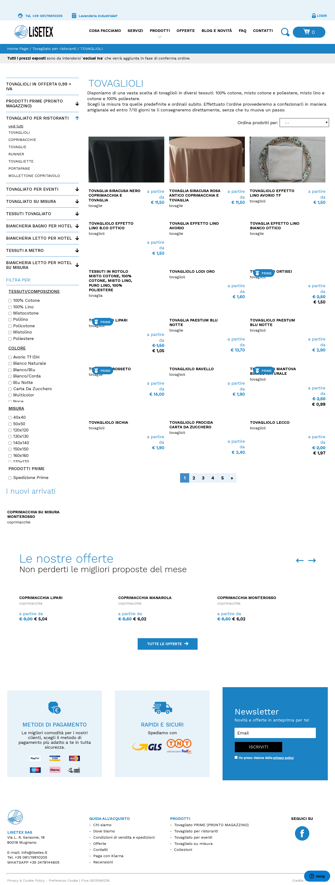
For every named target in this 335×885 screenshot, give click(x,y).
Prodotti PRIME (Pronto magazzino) (34, 103)
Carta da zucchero (30, 389)
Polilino (18, 319)
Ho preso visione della (266, 758)
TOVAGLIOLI (19, 132)
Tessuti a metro (25, 250)
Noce (16, 401)
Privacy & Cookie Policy (26, 880)
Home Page (17, 48)
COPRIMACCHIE (22, 140)
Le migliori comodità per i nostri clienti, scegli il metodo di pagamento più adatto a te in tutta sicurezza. (54, 740)
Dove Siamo (104, 831)
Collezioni (183, 849)
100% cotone (24, 300)
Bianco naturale (27, 363)
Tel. (27, 857)
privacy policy (283, 758)
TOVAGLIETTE (21, 161)
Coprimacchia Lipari (137, 597)
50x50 (16, 424)
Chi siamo (102, 825)
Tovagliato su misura (31, 201)
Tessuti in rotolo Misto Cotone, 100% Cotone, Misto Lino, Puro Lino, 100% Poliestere (110, 280)
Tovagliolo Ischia (108, 422)
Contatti (263, 30)
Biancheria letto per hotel (39, 238)
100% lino (21, 307)
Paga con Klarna (108, 856)
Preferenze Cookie (63, 880)
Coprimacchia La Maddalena (48, 597)
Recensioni (103, 862)
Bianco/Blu (21, 370)
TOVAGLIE (17, 147)
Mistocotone (23, 313)
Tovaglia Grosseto (110, 369)
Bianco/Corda (24, 376)
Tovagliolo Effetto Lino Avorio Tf (272, 193)
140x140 (18, 443)
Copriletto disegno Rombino (34, 512)
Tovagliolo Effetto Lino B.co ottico (111, 225)
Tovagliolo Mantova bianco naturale (273, 371)
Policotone (21, 326)
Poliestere (21, 338)
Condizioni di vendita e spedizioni (124, 837)
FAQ (242, 30)
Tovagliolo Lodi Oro (192, 271)
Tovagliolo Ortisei (271, 271)
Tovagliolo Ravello (191, 369)
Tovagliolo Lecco (269, 422)
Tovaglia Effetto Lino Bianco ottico (274, 225)
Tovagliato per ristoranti (54, 48)
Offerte (185, 30)
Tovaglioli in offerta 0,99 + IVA (38, 86)
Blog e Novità (216, 30)
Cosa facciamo (105, 30)
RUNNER (16, 154)
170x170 (18, 462)
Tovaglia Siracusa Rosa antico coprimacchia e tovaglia (194, 195)
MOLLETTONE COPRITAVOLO (34, 176)
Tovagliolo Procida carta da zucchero (191, 424)
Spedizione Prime (28, 477)
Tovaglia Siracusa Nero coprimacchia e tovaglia (114, 195)
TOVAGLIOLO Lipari (108, 320)
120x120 (18, 430)
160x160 (18, 455)
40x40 (17, 417)
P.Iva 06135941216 (95, 880)
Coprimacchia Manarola (241, 597)
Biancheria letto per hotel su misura (39, 265)
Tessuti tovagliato (28, 213)
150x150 (18, 449)
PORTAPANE (19, 168)
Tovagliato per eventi (32, 189)
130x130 (18, 436)
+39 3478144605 (44, 862)
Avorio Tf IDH (24, 357)
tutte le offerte (167, 644)
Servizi (135, 30)
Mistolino (20, 332)
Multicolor (21, 395)
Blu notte (20, 382)
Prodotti (160, 30)
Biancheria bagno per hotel (39, 226)
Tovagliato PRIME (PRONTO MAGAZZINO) (211, 825)
